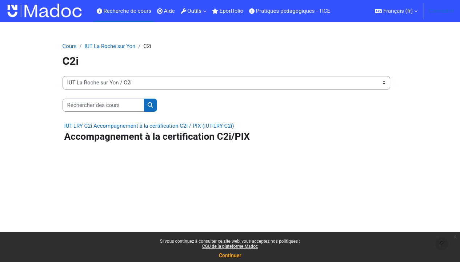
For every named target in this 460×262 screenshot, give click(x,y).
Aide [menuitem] (166, 11)
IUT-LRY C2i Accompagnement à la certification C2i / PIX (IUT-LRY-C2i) (155, 126)
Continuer (230, 255)
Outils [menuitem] (191, 11)
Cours (75, 46)
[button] (396, 11)
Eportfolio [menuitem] (227, 11)
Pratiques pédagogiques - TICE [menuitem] (289, 11)
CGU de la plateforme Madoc (230, 246)
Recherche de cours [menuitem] (124, 11)
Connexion (441, 11)
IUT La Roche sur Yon (117, 46)
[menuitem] (336, 11)
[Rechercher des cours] (109, 105)
